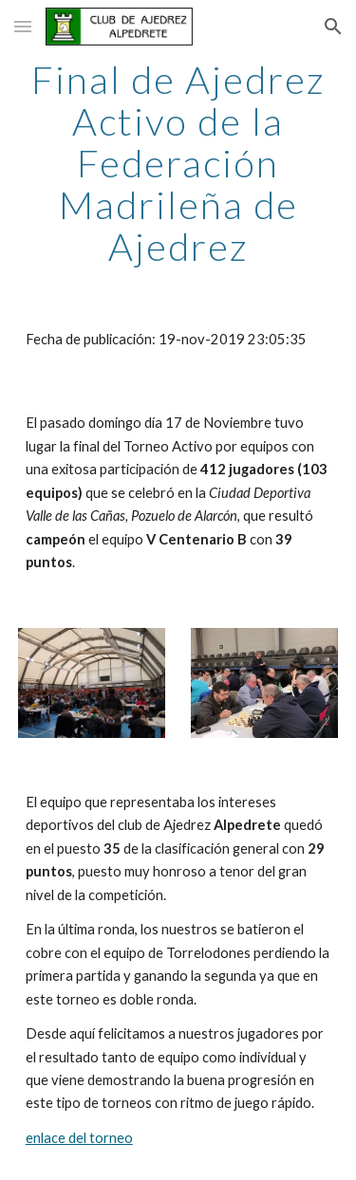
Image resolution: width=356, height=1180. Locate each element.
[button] (23, 26)
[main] (178, 163)
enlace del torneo (79, 1138)
